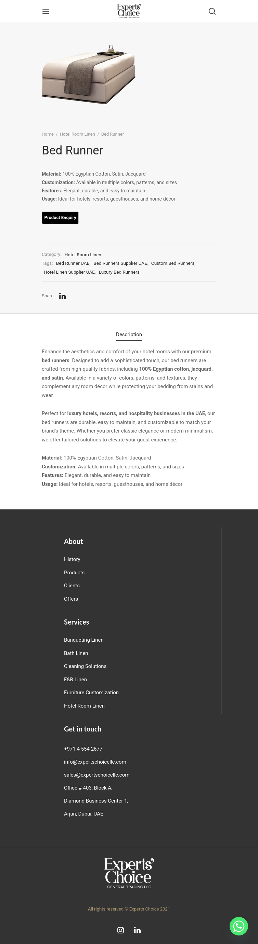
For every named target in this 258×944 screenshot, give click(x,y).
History (72, 559)
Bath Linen (76, 653)
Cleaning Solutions (85, 666)
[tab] (129, 335)
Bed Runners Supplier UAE (120, 263)
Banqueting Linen (84, 640)
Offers (71, 599)
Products (74, 573)
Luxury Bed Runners (119, 272)
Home (48, 134)
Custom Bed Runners (172, 263)
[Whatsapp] (239, 926)
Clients (72, 586)
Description (129, 334)
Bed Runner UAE (72, 263)
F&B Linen (75, 679)
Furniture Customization (91, 692)
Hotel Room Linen (77, 134)
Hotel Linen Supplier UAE (69, 272)
